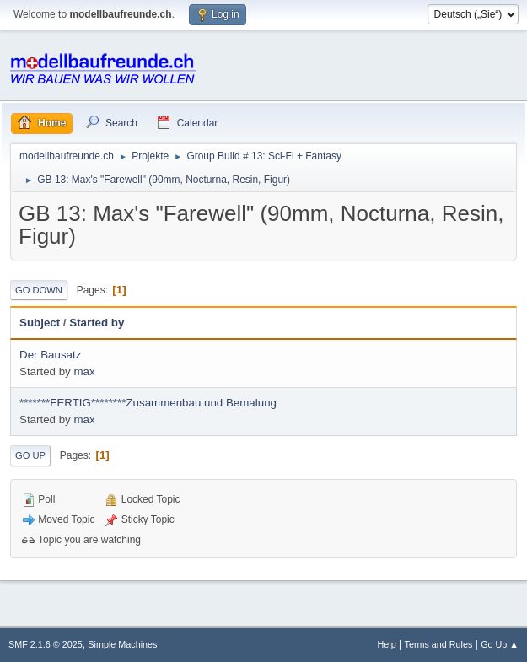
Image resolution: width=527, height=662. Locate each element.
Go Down (38, 290)
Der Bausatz (50, 354)
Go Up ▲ (500, 644)
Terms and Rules (439, 644)
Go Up (30, 455)
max (83, 371)
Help (387, 644)
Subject (39, 322)
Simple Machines (122, 644)
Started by (96, 322)
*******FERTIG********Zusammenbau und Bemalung (148, 402)
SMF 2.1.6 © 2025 (45, 644)
